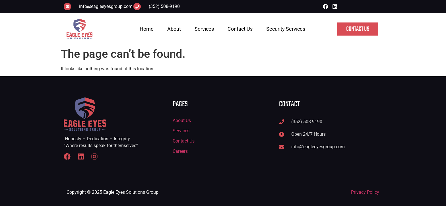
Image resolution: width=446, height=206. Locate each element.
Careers (180, 151)
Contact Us (240, 29)
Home (147, 29)
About (174, 29)
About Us (182, 120)
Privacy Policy (365, 192)
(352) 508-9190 (164, 6)
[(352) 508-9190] (137, 6)
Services (204, 29)
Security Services (285, 29)
